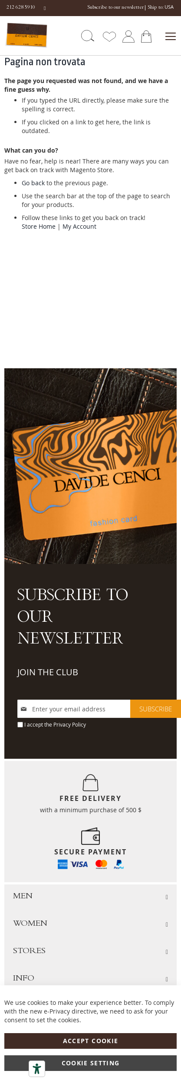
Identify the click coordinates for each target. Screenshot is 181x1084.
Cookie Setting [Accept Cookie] (91, 1063)
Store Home (39, 226)
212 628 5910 (21, 7)
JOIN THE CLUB (47, 672)
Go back (33, 183)
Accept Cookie (90, 1041)
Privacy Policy (69, 724)
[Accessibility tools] (37, 1069)
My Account (79, 226)
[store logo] (25, 35)
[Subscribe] (155, 709)
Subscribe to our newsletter (115, 7)
